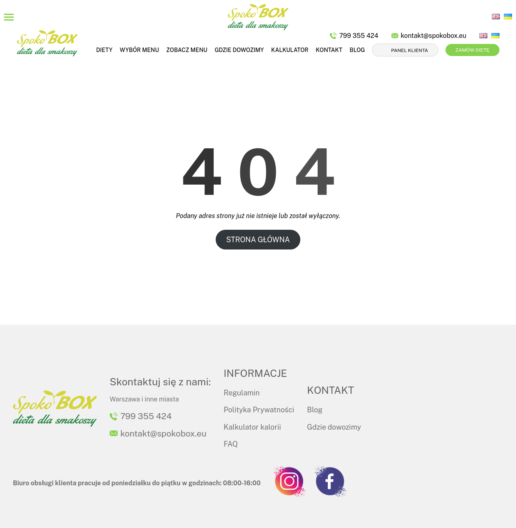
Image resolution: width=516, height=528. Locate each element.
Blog (357, 50)
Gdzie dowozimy (239, 50)
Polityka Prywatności (259, 409)
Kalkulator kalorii (252, 427)
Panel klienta (409, 50)
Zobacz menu (186, 50)
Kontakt (329, 50)
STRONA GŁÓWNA (258, 239)
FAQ (231, 444)
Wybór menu (139, 50)
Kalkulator (290, 50)
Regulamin (242, 393)
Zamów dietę (472, 50)
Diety (104, 50)
